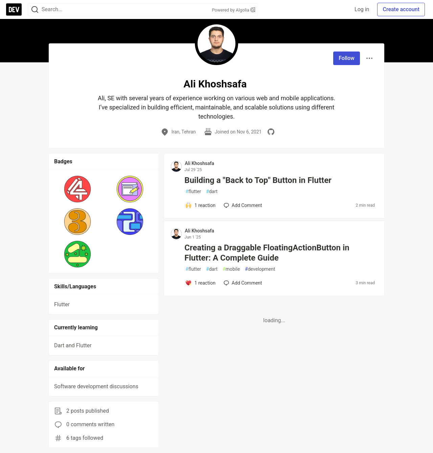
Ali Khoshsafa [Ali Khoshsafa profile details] (199, 163)
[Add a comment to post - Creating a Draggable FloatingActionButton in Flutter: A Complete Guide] (200, 283)
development (260, 269)
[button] (77, 189)
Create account (401, 9)
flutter (193, 191)
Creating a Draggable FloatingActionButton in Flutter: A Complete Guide (266, 253)
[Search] (35, 9)
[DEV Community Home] (13, 9)
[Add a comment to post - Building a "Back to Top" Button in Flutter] (200, 205)
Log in (362, 9)
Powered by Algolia (233, 10)
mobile (231, 269)
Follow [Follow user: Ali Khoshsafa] (347, 58)
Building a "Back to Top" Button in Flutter (258, 180)
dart (212, 191)
